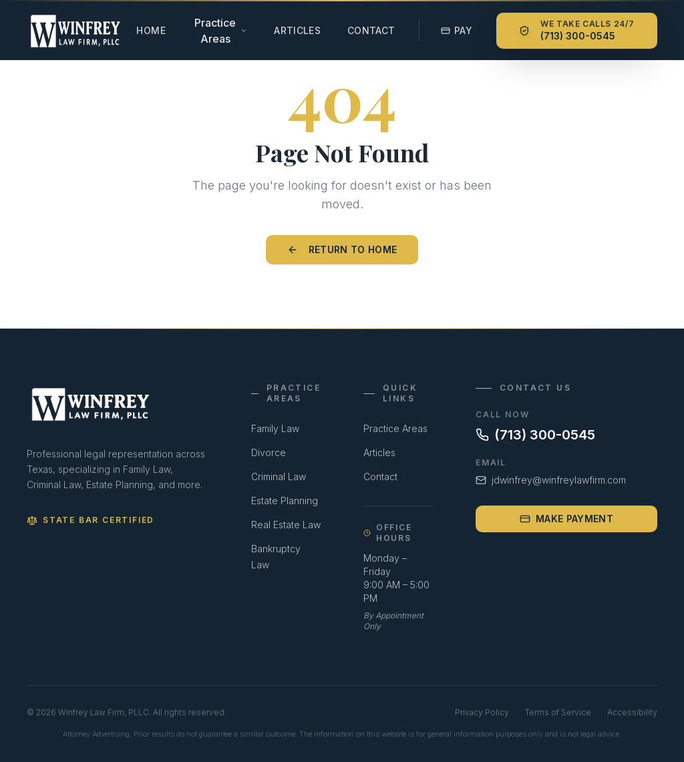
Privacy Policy (482, 712)
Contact (371, 30)
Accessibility (632, 712)
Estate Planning (284, 500)
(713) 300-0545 (535, 435)
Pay (456, 30)
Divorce (268, 452)
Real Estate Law (286, 524)
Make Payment (566, 518)
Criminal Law (278, 476)
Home (150, 30)
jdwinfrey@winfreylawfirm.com (551, 480)
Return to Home (342, 249)
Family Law (275, 428)
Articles (297, 30)
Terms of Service (558, 712)
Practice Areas (395, 428)
